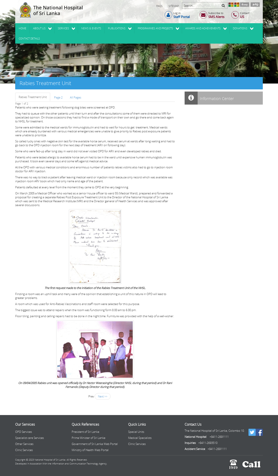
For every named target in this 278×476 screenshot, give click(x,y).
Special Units (136, 432)
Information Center (209, 98)
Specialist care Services (29, 438)
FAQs (159, 6)
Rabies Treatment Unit (33, 97)
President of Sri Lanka (85, 432)
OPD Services (23, 432)
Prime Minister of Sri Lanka (88, 438)
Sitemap (174, 6)
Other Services (24, 444)
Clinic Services (24, 450)
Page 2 (58, 97)
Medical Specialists (140, 438)
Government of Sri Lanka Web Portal (95, 444)
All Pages (75, 97)
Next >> (102, 396)
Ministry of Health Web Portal (90, 450)
